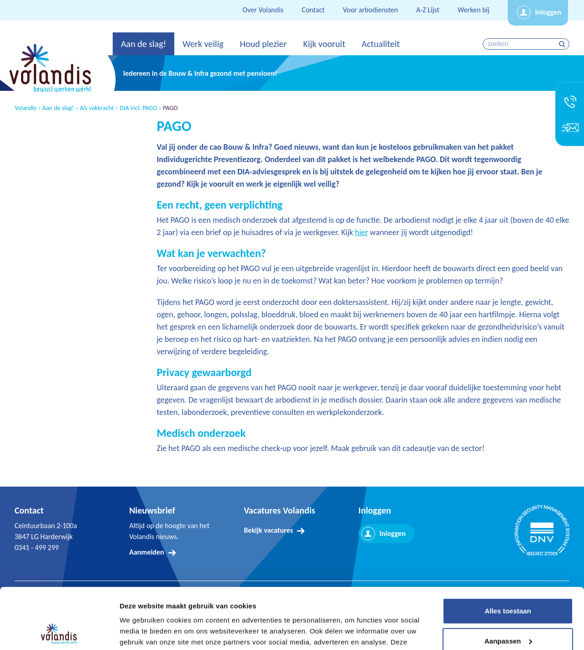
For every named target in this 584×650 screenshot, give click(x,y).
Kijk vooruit (324, 43)
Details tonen (141, 632)
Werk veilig (203, 43)
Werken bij (474, 9)
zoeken (563, 44)
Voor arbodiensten (370, 9)
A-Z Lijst (427, 9)
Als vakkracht (97, 108)
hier (361, 232)
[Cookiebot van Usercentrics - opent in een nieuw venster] (59, 632)
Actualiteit (381, 43)
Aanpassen (508, 583)
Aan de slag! (143, 43)
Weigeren (507, 614)
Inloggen (548, 12)
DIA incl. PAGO (138, 108)
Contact (313, 9)
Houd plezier (263, 43)
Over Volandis (263, 9)
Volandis (25, 108)
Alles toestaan (508, 554)
